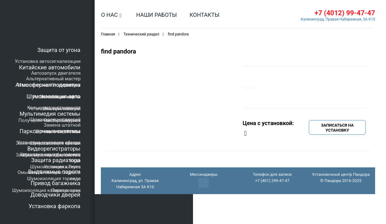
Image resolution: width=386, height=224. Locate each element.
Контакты (204, 15)
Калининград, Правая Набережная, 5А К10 (338, 19)
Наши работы (156, 15)
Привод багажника (55, 183)
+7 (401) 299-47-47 (272, 180)
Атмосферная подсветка (48, 85)
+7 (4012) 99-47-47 (344, 13)
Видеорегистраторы (53, 148)
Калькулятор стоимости (54, 107)
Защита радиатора (55, 160)
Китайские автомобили (49, 67)
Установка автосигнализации (48, 61)
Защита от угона (58, 50)
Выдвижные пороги (54, 171)
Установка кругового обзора (49, 142)
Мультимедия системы (50, 113)
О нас (109, 15)
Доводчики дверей (55, 194)
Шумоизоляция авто (53, 96)
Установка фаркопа (54, 206)
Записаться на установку (337, 128)
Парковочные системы (50, 131)
